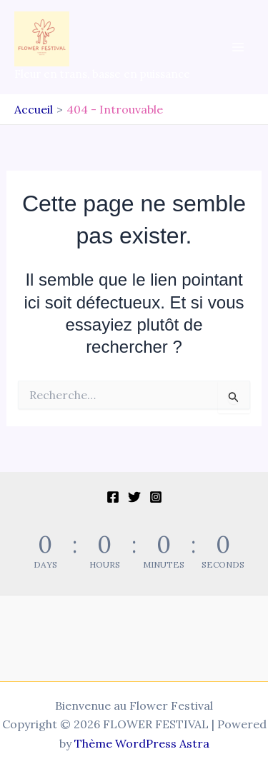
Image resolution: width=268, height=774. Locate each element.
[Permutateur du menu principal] (238, 47)
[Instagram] (155, 497)
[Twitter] (134, 497)
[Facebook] (112, 497)
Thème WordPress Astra (141, 743)
